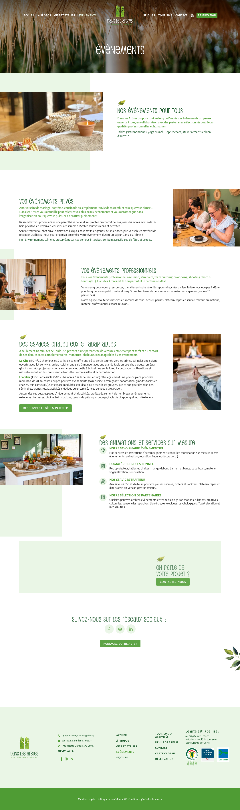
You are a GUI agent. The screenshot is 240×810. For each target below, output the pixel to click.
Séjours (149, 15)
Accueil (29, 15)
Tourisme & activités (163, 735)
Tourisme (165, 15)
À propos (44, 15)
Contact (181, 15)
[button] (177, 372)
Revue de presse (166, 742)
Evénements (87, 15)
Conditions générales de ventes (145, 799)
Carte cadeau (165, 753)
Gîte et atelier (64, 15)
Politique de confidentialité (112, 799)
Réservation (207, 15)
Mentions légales (87, 799)
